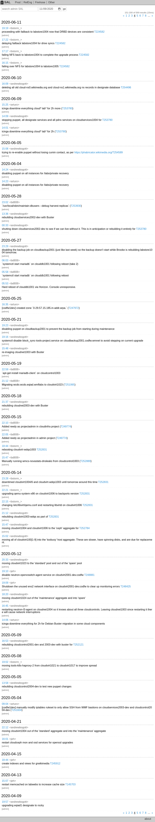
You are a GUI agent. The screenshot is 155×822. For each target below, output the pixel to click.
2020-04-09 (11, 796)
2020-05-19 (11, 363)
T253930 (76, 205)
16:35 (5, 304)
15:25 (5, 104)
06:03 (5, 260)
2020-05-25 (11, 298)
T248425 (125, 586)
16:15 (5, 62)
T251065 (69, 384)
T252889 (85, 461)
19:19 (5, 28)
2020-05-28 (11, 196)
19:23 (5, 325)
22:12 (5, 727)
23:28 (5, 478)
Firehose (40, 2)
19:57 (5, 801)
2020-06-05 (11, 142)
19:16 (5, 336)
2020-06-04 (11, 163)
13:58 (5, 683)
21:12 (5, 380)
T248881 (89, 575)
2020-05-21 (11, 319)
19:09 (5, 582)
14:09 (5, 116)
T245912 (55, 763)
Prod (18, 2)
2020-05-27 (11, 240)
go (64, 8)
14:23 (5, 181)
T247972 (73, 308)
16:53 (5, 640)
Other (51, 2)
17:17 (5, 51)
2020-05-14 (11, 472)
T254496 (126, 87)
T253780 (67, 108)
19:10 (5, 571)
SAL (5, 2)
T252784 (84, 528)
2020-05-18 (11, 396)
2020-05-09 (11, 635)
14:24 (5, 169)
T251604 (16, 710)
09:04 (5, 703)
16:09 (5, 83)
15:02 (5, 536)
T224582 (99, 31)
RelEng (27, 2)
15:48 (5, 348)
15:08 (5, 148)
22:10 (5, 422)
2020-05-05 (11, 677)
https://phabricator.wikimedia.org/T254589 (98, 152)
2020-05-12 (11, 553)
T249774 (66, 426)
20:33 (5, 559)
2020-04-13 (11, 775)
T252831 (42, 449)
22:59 (5, 369)
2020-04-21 (11, 721)
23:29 (5, 246)
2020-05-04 (11, 697)
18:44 (5, 446)
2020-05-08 (11, 656)
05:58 (5, 272)
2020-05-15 (11, 417)
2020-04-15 (11, 754)
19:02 (5, 662)
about (148, 818)
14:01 (5, 127)
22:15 (5, 501)
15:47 (5, 457)
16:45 (5, 605)
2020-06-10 (11, 77)
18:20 (5, 594)
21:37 (5, 401)
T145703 (70, 784)
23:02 (5, 202)
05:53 (5, 283)
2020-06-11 (11, 22)
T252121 (78, 644)
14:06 (5, 620)
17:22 (5, 39)
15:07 (5, 780)
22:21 (5, 490)
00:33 (5, 225)
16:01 (5, 739)
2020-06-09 (11, 98)
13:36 (5, 213)
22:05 (5, 434)
